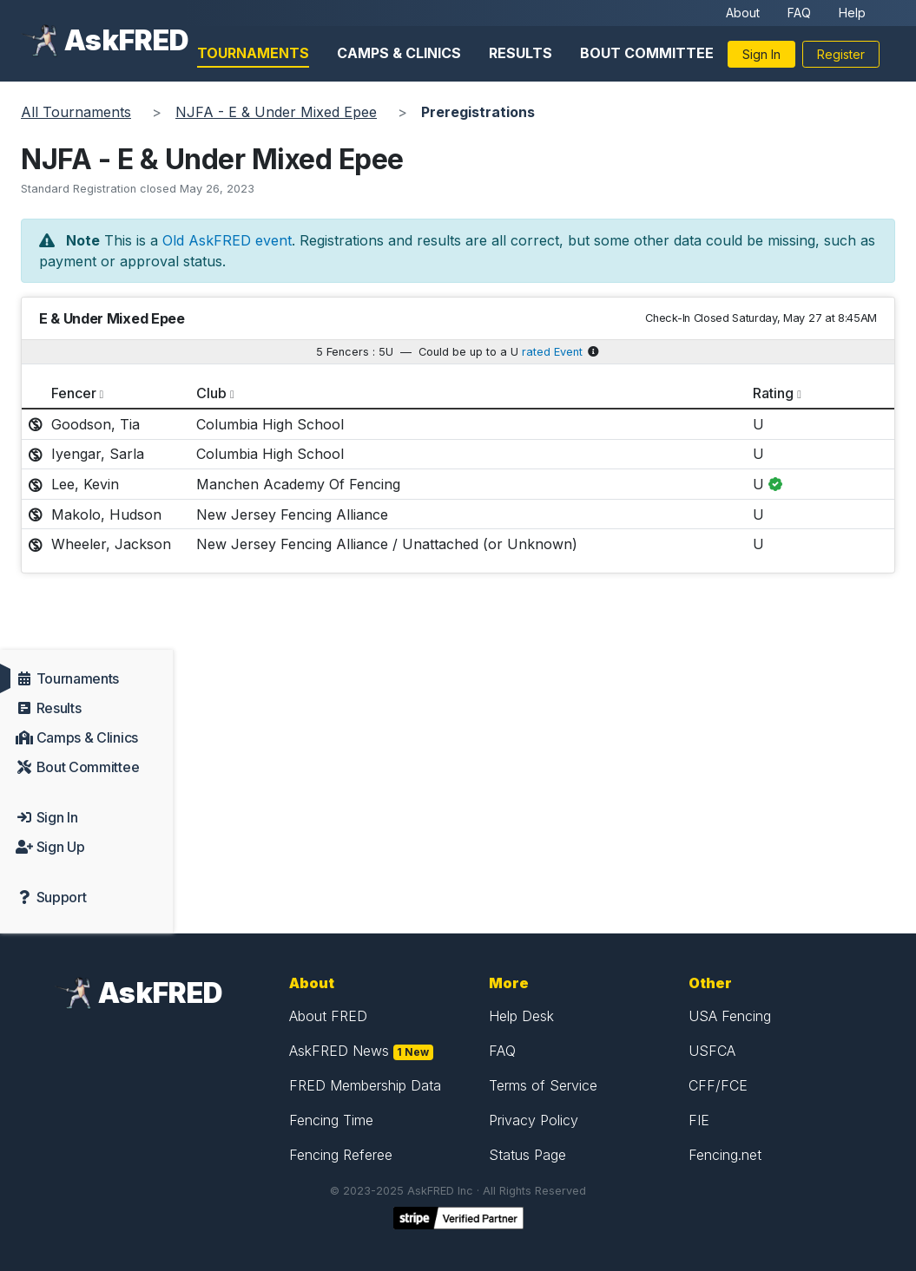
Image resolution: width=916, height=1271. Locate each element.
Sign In (761, 54)
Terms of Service (543, 1085)
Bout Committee (647, 53)
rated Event (552, 351)
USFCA (712, 1050)
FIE (699, 1120)
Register (841, 54)
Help (852, 12)
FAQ (799, 12)
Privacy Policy (533, 1120)
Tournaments (253, 53)
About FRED (328, 1016)
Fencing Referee (340, 1154)
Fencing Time (331, 1120)
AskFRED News (339, 1050)
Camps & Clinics (399, 53)
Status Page (527, 1154)
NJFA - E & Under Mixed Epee (276, 112)
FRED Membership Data (365, 1085)
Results (520, 53)
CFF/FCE (718, 1085)
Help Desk (521, 1016)
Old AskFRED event (227, 240)
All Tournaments (76, 112)
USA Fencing (730, 1016)
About (743, 12)
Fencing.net (725, 1154)
